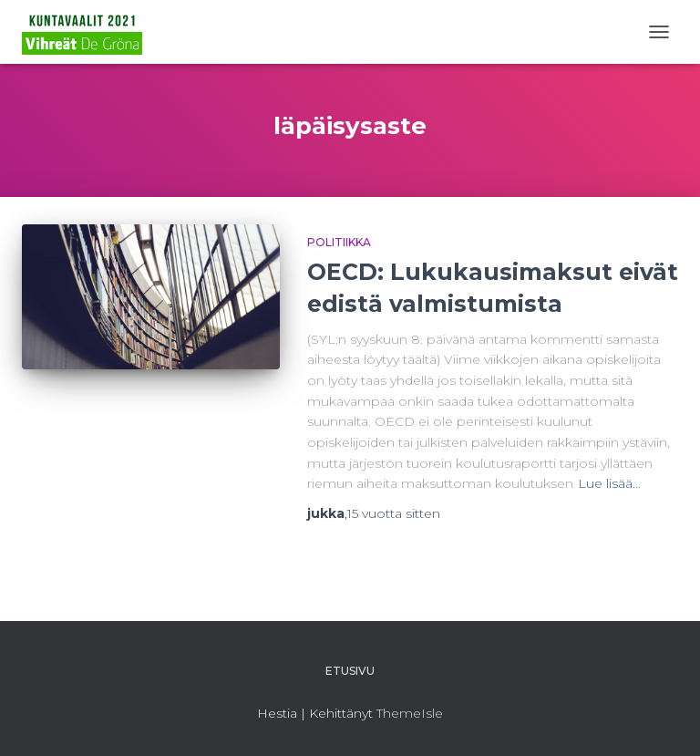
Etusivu (350, 671)
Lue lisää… (609, 483)
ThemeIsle (409, 713)
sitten (393, 513)
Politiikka (339, 242)
